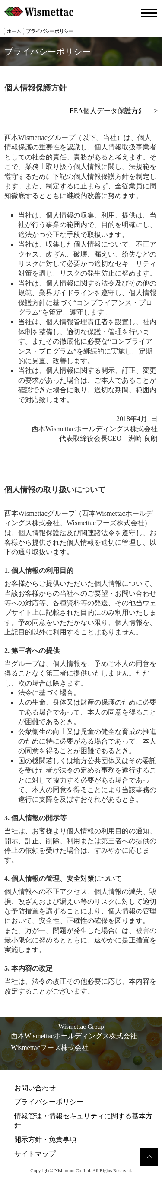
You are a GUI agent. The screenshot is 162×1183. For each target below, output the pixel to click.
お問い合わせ (35, 1088)
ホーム (14, 31)
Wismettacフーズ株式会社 (50, 1047)
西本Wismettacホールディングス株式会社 (74, 1036)
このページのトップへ (149, 1157)
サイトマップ (35, 1153)
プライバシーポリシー (48, 1101)
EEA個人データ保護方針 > (114, 110)
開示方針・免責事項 (45, 1139)
